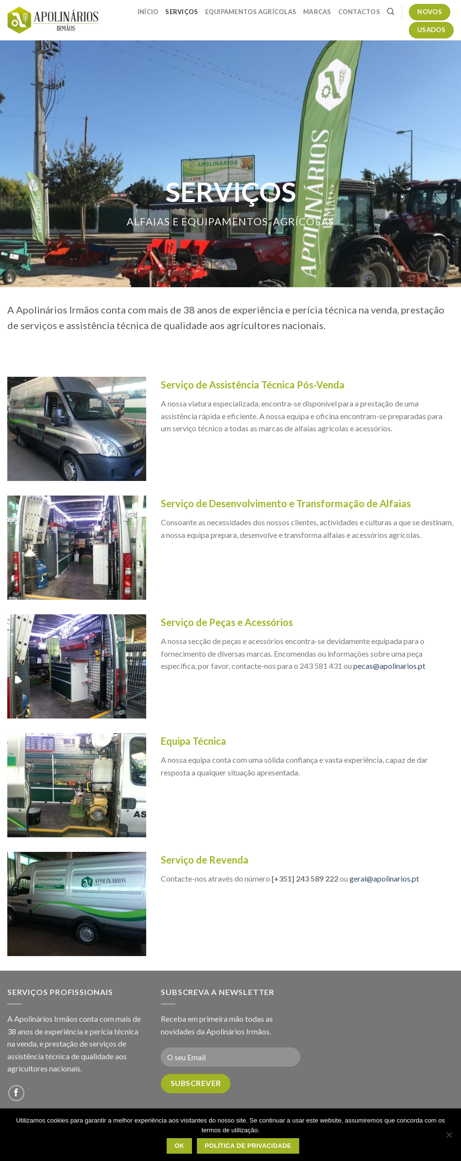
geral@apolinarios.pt (384, 878)
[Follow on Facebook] (16, 1093)
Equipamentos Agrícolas (251, 12)
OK (179, 1146)
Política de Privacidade (248, 1146)
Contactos (359, 12)
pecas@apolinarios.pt (389, 665)
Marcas (317, 12)
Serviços (181, 12)
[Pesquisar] (390, 11)
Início (148, 12)
